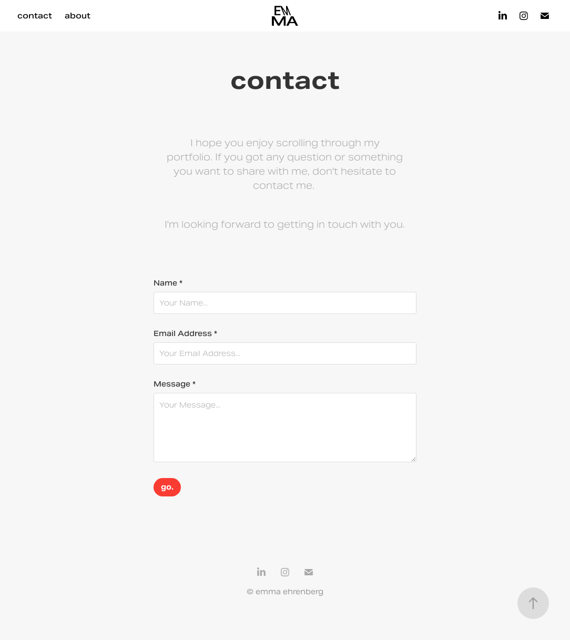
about (77, 16)
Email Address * (185, 333)
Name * (168, 283)
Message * (175, 384)
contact (34, 16)
